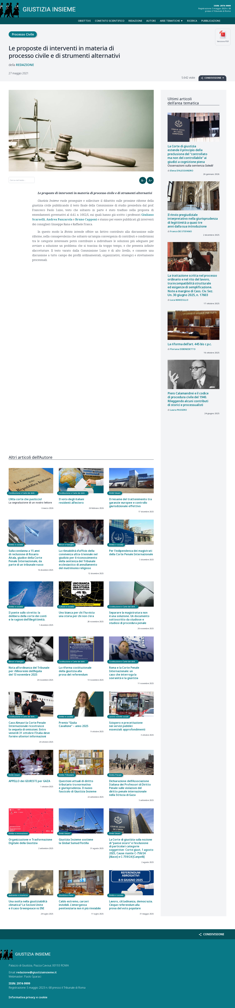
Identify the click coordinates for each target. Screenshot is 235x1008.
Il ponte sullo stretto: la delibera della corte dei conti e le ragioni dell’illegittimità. (28, 616)
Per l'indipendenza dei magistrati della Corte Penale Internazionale (131, 552)
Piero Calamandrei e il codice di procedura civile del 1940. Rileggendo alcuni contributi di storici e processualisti (188, 399)
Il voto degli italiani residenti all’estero (71, 501)
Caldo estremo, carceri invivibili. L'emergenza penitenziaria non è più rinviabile (80, 905)
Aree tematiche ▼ (171, 20)
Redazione (135, 20)
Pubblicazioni (210, 20)
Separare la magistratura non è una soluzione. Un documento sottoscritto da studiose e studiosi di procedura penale (129, 618)
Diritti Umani (114, 493)
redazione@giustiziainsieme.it (36, 972)
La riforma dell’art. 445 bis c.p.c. (190, 344)
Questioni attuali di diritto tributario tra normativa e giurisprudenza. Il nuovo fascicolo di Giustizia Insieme (77, 786)
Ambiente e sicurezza (18, 895)
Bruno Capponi (86, 219)
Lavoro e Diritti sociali (118, 716)
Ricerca (192, 20)
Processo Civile (23, 34)
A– (142, 180)
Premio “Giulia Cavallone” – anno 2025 (73, 724)
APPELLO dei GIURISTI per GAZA (29, 781)
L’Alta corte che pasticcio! (25, 499)
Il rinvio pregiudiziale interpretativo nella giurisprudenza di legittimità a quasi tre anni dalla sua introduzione (193, 220)
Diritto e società (16, 544)
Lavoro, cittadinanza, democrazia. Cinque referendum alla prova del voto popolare (131, 905)
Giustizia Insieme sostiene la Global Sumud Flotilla (76, 841)
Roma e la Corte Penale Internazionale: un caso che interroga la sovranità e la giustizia (124, 673)
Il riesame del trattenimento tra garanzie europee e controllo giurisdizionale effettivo (130, 502)
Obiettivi (84, 20)
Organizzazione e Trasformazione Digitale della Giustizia (30, 841)
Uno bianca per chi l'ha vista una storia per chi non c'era (76, 614)
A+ (150, 180)
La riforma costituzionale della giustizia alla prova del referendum (75, 671)
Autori (151, 20)
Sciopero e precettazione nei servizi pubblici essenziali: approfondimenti (127, 726)
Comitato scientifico (109, 20)
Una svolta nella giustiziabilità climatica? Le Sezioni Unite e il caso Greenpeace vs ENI (28, 905)
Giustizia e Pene (66, 895)
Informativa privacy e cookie (28, 997)
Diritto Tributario (66, 775)
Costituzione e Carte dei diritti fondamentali (23, 493)
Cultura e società (66, 606)
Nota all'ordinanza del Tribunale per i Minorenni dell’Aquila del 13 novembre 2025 (29, 671)
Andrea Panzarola (59, 219)
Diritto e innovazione (18, 833)
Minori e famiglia (66, 544)
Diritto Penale (115, 775)
